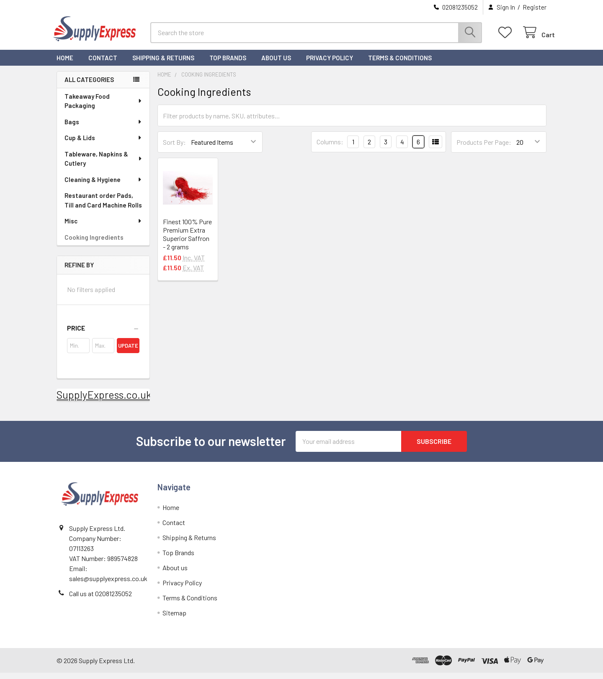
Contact (102, 64)
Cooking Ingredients (94, 243)
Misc (103, 227)
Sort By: (174, 148)
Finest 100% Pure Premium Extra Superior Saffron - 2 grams (187, 240)
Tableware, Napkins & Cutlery (103, 165)
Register (534, 7)
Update (128, 351)
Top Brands (227, 64)
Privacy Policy (329, 64)
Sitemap (174, 619)
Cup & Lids (103, 144)
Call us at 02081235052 (100, 600)
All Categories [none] (89, 86)
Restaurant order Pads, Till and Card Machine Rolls (103, 206)
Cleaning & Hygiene (103, 186)
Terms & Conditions (400, 64)
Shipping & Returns (163, 64)
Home (65, 64)
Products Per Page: (483, 148)
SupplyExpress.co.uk (104, 401)
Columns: (330, 148)
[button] (103, 334)
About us (276, 64)
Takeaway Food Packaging (103, 107)
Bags (103, 128)
